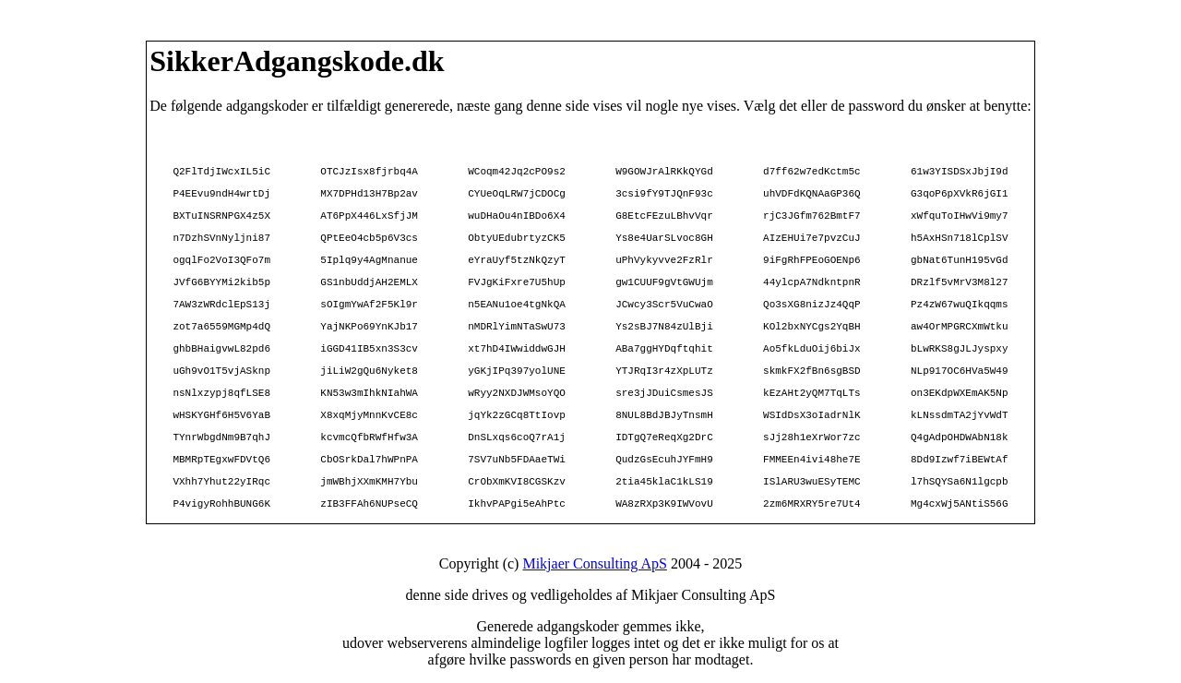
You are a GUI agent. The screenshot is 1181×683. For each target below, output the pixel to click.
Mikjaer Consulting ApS (594, 563)
